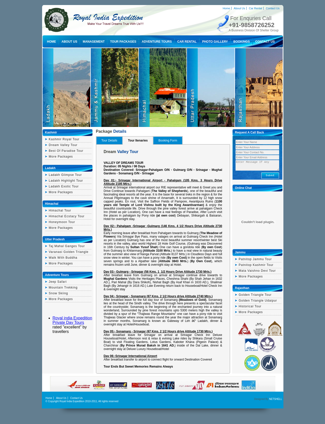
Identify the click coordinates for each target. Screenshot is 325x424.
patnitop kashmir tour (256, 265)
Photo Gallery (215, 41)
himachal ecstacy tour (67, 216)
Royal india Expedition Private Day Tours (72, 320)
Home (226, 8)
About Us (239, 8)
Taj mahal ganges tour (67, 246)
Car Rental (255, 8)
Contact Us (272, 8)
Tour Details (109, 140)
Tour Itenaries (138, 140)
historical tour (250, 306)
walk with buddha (63, 257)
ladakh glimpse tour (65, 175)
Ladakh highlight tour (66, 180)
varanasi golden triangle (69, 252)
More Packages (61, 156)
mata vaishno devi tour (257, 270)
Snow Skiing (58, 293)
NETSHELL (275, 399)
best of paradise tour (66, 151)
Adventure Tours (157, 41)
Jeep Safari (58, 282)
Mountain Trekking (63, 287)
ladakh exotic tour (64, 186)
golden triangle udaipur (258, 300)
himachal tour (60, 210)
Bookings (241, 41)
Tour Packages (123, 41)
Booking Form (167, 140)
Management (93, 41)
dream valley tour (63, 145)
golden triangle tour (255, 295)
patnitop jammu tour (255, 259)
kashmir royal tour (64, 139)
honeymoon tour (62, 222)
